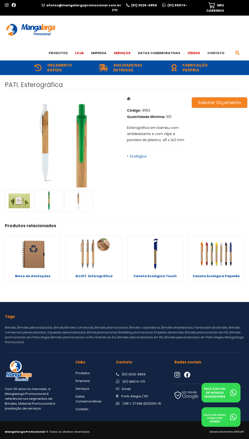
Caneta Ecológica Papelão (216, 276)
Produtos (58, 53)
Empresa (98, 53)
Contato (215, 53)
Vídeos (194, 53)
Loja (79, 53)
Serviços (122, 53)
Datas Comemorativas (159, 53)
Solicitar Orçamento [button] (219, 103)
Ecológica (138, 156)
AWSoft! (239, 432)
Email (126, 389)
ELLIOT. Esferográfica (94, 276)
